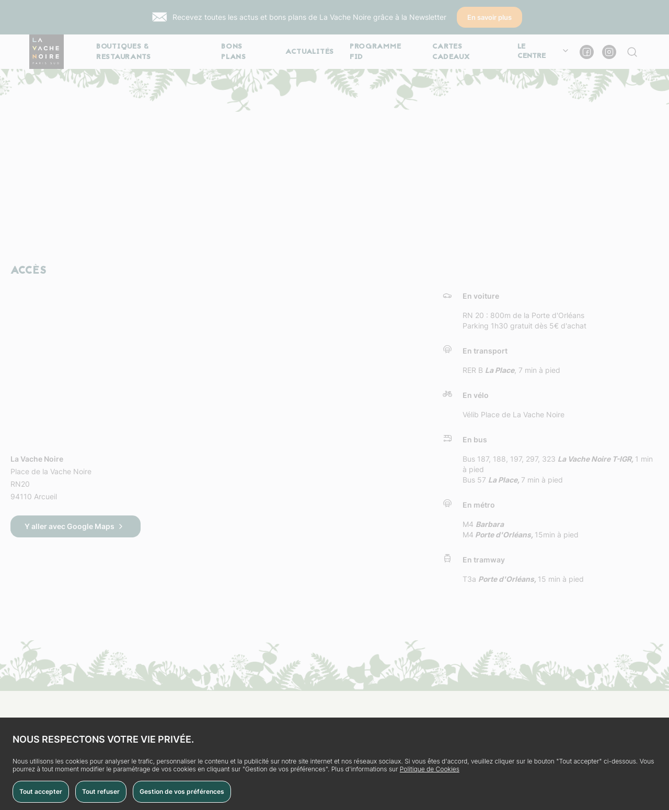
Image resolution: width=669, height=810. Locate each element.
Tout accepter (40, 791)
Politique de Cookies (429, 769)
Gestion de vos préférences (182, 791)
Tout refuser (101, 791)
